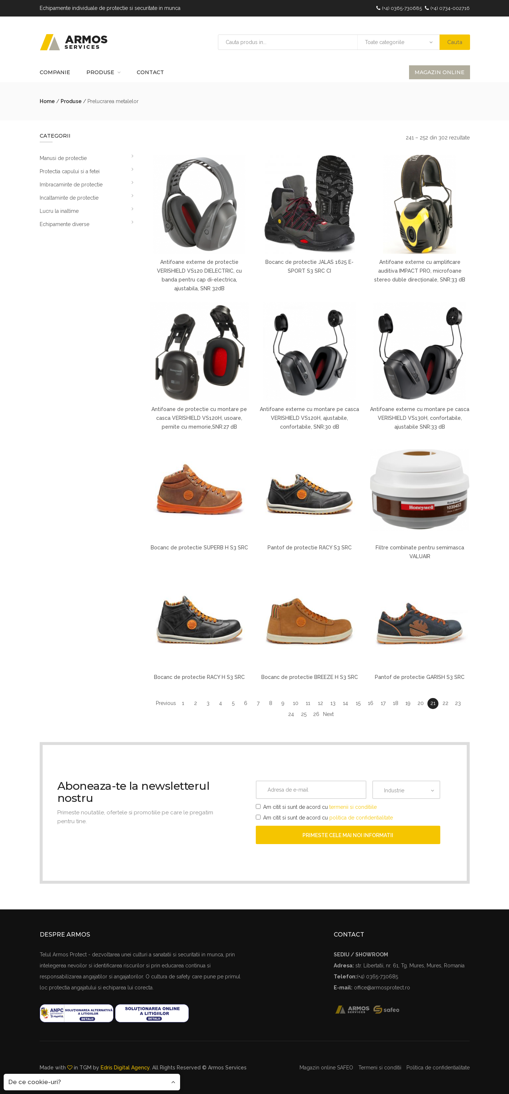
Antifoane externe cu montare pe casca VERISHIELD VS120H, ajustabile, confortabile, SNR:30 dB (309, 418)
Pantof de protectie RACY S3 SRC (310, 547)
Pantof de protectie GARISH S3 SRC (420, 677)
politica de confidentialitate (361, 818)
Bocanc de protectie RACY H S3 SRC (199, 677)
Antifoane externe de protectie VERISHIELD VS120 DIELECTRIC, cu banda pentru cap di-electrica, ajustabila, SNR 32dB (199, 275)
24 (291, 714)
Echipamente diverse (64, 224)
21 (432, 703)
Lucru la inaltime (59, 211)
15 (358, 703)
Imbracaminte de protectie (71, 185)
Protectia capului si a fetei (70, 171)
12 (320, 703)
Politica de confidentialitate (438, 1068)
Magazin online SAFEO (326, 1068)
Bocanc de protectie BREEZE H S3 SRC (309, 677)
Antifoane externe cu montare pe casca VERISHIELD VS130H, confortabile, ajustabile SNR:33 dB (419, 418)
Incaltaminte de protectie (69, 198)
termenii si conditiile (353, 807)
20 (420, 703)
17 (383, 703)
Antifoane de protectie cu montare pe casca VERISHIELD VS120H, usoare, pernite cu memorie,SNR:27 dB (199, 418)
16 (370, 703)
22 (445, 703)
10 (295, 703)
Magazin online (440, 72)
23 (458, 703)
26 (316, 714)
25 (304, 714)
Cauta (454, 42)
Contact (150, 72)
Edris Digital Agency (125, 1068)
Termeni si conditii (379, 1068)
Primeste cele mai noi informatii (347, 835)
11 (308, 703)
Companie (55, 72)
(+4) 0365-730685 (402, 8)
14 (345, 703)
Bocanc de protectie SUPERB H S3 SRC (199, 547)
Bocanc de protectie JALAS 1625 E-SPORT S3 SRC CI (309, 266)
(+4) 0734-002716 (450, 8)
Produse (100, 72)
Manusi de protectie (63, 158)
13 (333, 703)
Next (328, 714)
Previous (166, 703)
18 (395, 703)
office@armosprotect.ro (382, 988)
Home (47, 101)
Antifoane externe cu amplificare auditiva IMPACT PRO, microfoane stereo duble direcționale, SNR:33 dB (419, 271)
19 (408, 703)
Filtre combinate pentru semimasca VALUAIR (420, 552)
